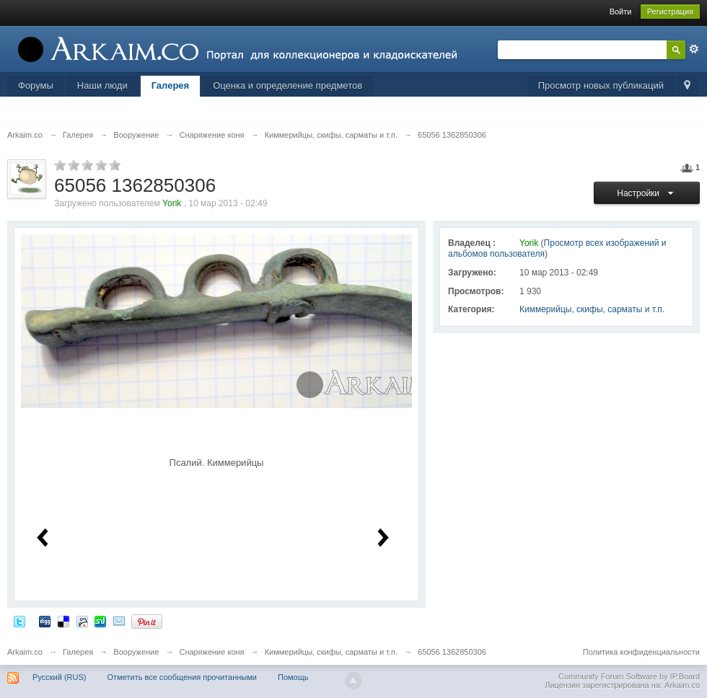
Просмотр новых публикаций (601, 85)
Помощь (293, 677)
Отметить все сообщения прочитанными (182, 677)
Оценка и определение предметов (287, 85)
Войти (621, 11)
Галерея (171, 85)
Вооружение (136, 652)
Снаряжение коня (211, 652)
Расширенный (694, 49)
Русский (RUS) (59, 677)
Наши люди (102, 85)
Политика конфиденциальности (641, 652)
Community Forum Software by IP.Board (629, 676)
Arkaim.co (25, 652)
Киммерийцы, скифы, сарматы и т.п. (591, 309)
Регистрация (670, 11)
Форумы (35, 85)
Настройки (647, 193)
